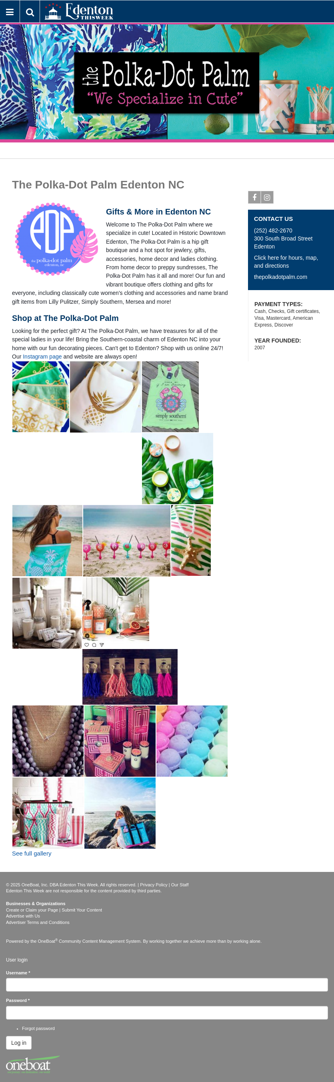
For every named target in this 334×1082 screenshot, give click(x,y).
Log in (18, 1043)
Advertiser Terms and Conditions (38, 922)
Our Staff (180, 884)
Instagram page (42, 356)
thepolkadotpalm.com (280, 277)
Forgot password (38, 1028)
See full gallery (31, 853)
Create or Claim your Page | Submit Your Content (54, 910)
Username (18, 972)
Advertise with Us (23, 916)
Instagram (267, 199)
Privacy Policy (153, 884)
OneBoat (48, 941)
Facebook (254, 199)
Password (18, 1000)
